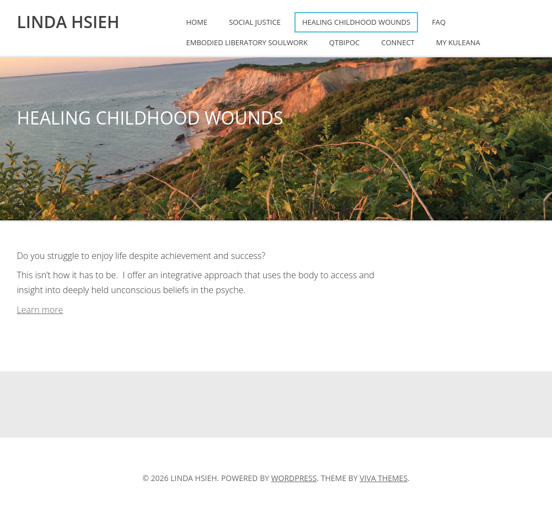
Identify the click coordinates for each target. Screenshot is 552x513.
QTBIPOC (344, 42)
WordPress (294, 478)
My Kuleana (458, 42)
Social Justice (255, 22)
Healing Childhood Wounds (356, 22)
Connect (397, 42)
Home (197, 22)
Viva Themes (384, 478)
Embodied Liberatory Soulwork (247, 42)
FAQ (439, 22)
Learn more (40, 310)
